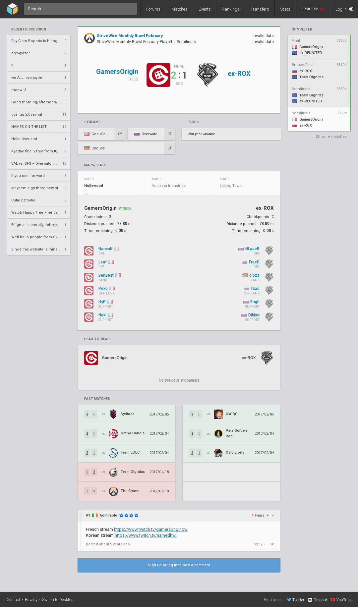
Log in (344, 9)
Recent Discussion (28, 29)
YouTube (340, 599)
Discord (317, 600)
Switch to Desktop (58, 600)
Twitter (295, 599)
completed (302, 29)
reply (258, 544)
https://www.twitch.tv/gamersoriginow (151, 529)
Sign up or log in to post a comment (179, 565)
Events (205, 9)
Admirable (108, 515)
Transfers (260, 9)
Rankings (231, 9)
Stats (285, 9)
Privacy (31, 600)
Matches (179, 9)
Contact (13, 600)
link (271, 544)
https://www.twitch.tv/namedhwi (146, 535)
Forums (153, 9)
